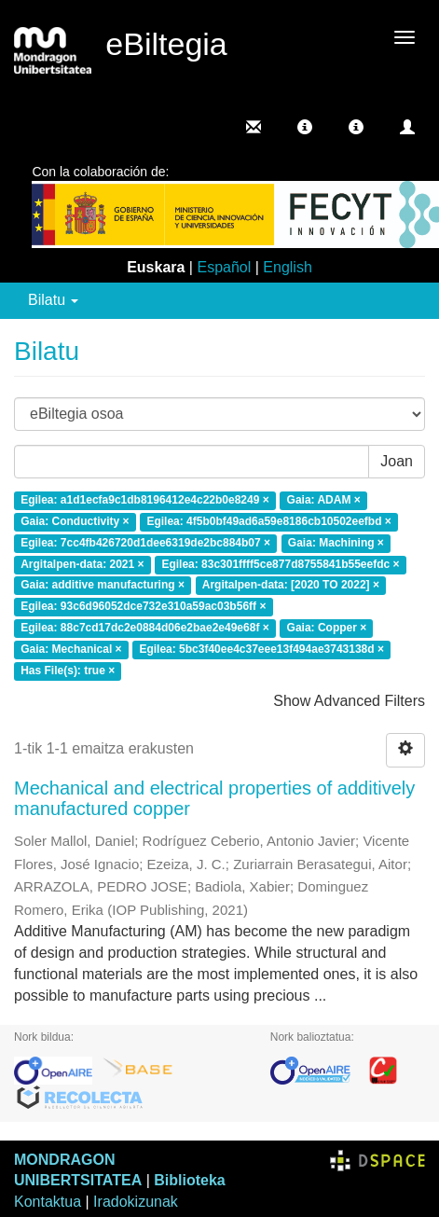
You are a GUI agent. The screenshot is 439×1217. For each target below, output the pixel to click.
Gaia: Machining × (336, 542)
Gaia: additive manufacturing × (103, 585)
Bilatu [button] (53, 300)
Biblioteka (189, 1180)
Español (224, 267)
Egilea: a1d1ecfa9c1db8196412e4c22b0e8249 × (145, 499)
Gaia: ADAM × (324, 499)
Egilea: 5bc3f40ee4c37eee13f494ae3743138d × (261, 649)
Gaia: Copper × (327, 627)
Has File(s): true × (68, 670)
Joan (396, 461)
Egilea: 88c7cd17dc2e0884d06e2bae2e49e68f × (145, 627)
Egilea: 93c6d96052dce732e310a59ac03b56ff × (143, 607)
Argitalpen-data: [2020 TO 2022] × (290, 585)
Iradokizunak (135, 1202)
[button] (304, 127)
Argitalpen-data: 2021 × (82, 564)
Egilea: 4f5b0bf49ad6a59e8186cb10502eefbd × (268, 521)
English (287, 267)
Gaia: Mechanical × (71, 649)
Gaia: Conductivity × (75, 521)
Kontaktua (47, 1202)
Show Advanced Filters (349, 701)
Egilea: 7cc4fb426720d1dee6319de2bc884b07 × (145, 542)
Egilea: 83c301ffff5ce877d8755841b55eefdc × (280, 564)
